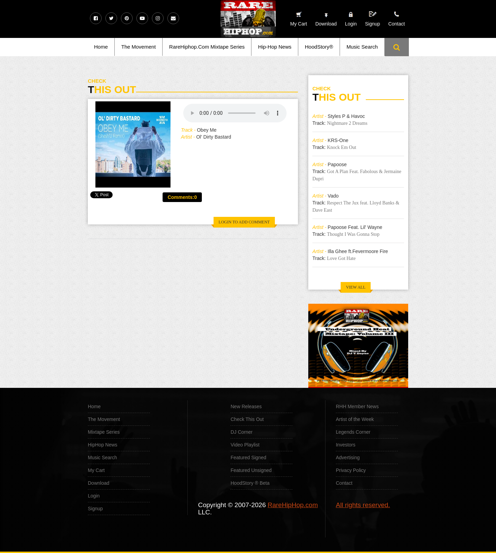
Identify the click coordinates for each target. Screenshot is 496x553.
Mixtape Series (104, 432)
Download (98, 483)
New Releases (245, 406)
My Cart (96, 470)
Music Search (362, 47)
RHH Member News (357, 406)
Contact (344, 483)
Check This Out (247, 419)
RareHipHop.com (293, 505)
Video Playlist (244, 445)
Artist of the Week (355, 419)
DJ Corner (241, 432)
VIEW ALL (355, 287)
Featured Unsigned (250, 470)
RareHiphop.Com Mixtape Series (207, 47)
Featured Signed (248, 457)
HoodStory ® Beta (249, 483)
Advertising (348, 457)
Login (351, 24)
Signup (372, 19)
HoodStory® (319, 47)
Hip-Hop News (274, 47)
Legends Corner (353, 432)
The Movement (138, 47)
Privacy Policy (351, 470)
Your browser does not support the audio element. (235, 113)
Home (101, 47)
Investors (345, 445)
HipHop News (102, 445)
